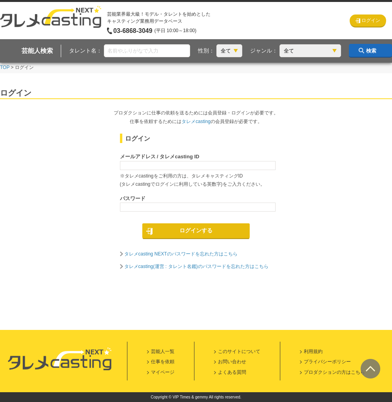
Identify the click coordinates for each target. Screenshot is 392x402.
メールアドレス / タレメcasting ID (160, 156)
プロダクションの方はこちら (334, 372)
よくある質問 (232, 372)
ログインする (196, 230)
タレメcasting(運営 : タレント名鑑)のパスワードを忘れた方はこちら (196, 266)
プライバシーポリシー (327, 361)
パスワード (132, 198)
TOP (4, 67)
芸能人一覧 (162, 351)
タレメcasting (196, 121)
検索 (371, 51)
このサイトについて (239, 351)
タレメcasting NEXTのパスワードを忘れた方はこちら (181, 254)
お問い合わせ (232, 361)
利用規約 (313, 351)
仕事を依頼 (162, 361)
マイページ (162, 372)
